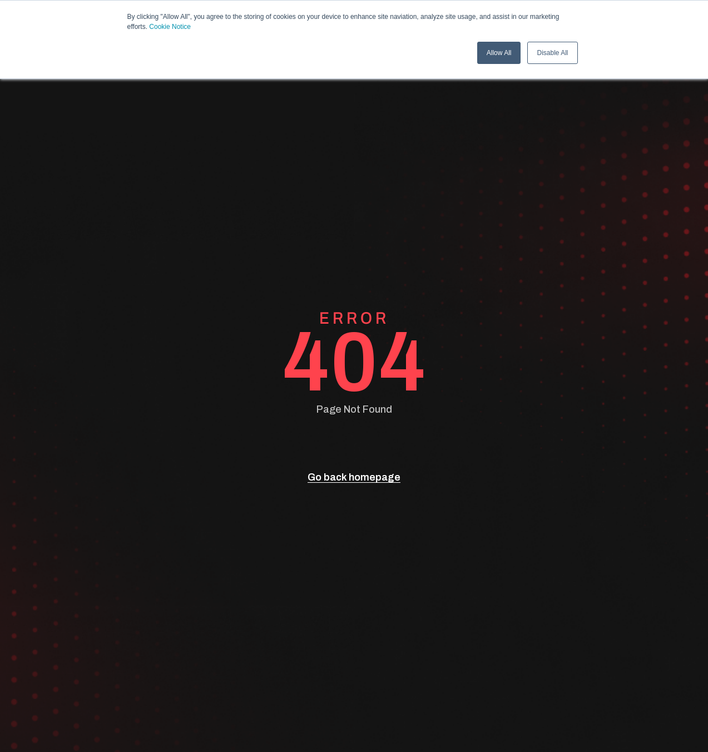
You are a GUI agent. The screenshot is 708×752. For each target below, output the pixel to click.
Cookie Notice (170, 27)
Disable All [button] (552, 53)
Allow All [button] (499, 53)
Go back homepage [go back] (354, 477)
